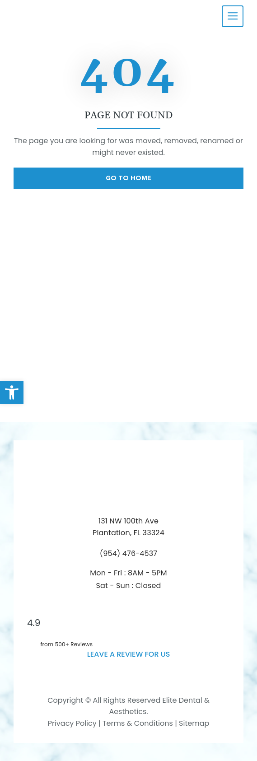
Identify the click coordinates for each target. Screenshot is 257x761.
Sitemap (194, 723)
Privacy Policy (72, 723)
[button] (11, 392)
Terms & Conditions (137, 723)
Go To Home (128, 178)
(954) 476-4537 (129, 553)
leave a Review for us (128, 654)
